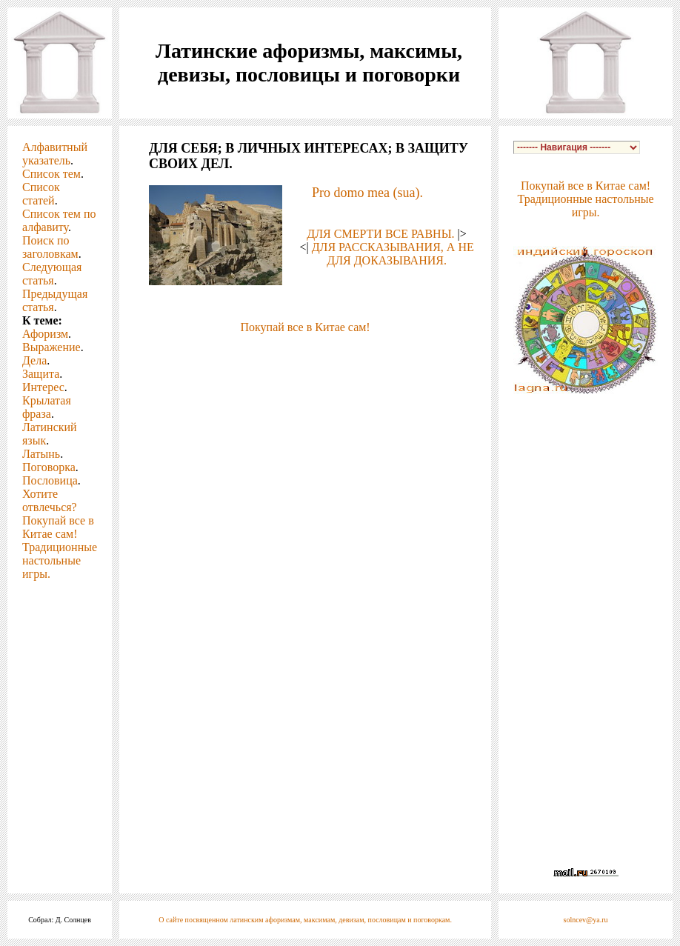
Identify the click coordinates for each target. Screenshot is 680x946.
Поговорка (49, 467)
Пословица (50, 480)
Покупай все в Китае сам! (58, 527)
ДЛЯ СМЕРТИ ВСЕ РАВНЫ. (380, 233)
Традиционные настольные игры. (59, 560)
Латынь (41, 453)
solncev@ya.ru (586, 920)
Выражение (51, 347)
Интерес (43, 387)
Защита (40, 373)
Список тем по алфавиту (59, 220)
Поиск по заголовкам (50, 247)
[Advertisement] (305, 438)
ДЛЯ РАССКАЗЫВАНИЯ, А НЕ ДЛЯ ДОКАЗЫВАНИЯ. (393, 254)
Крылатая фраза (46, 407)
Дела (34, 360)
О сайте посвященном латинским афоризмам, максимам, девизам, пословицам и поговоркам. (305, 920)
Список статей (41, 194)
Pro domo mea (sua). (367, 192)
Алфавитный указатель (54, 154)
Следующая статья (51, 274)
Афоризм (45, 333)
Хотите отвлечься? (49, 500)
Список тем (51, 173)
